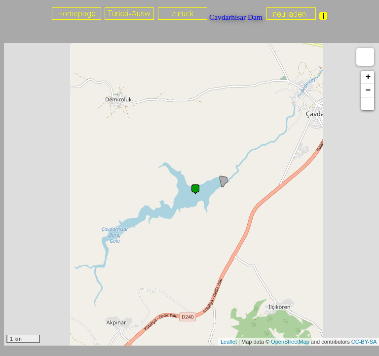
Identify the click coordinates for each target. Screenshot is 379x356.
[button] (367, 103)
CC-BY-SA (364, 342)
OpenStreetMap (290, 342)
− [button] (368, 90)
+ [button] (368, 77)
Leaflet (229, 342)
